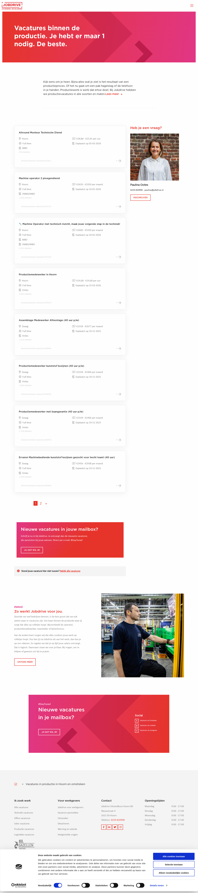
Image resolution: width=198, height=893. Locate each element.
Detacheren (63, 835)
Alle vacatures (21, 819)
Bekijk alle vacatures (70, 582)
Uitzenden (63, 829)
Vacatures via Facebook (146, 732)
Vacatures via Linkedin (145, 737)
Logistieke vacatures (24, 846)
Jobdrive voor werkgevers (70, 819)
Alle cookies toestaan (174, 858)
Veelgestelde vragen (68, 846)
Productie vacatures (24, 840)
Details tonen (157, 887)
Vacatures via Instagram (146, 742)
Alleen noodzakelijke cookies (174, 874)
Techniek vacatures (23, 824)
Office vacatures (22, 829)
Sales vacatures (22, 835)
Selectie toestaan (174, 866)
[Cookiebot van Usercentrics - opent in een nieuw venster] (18, 887)
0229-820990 (118, 831)
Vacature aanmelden (68, 824)
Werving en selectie (67, 840)
